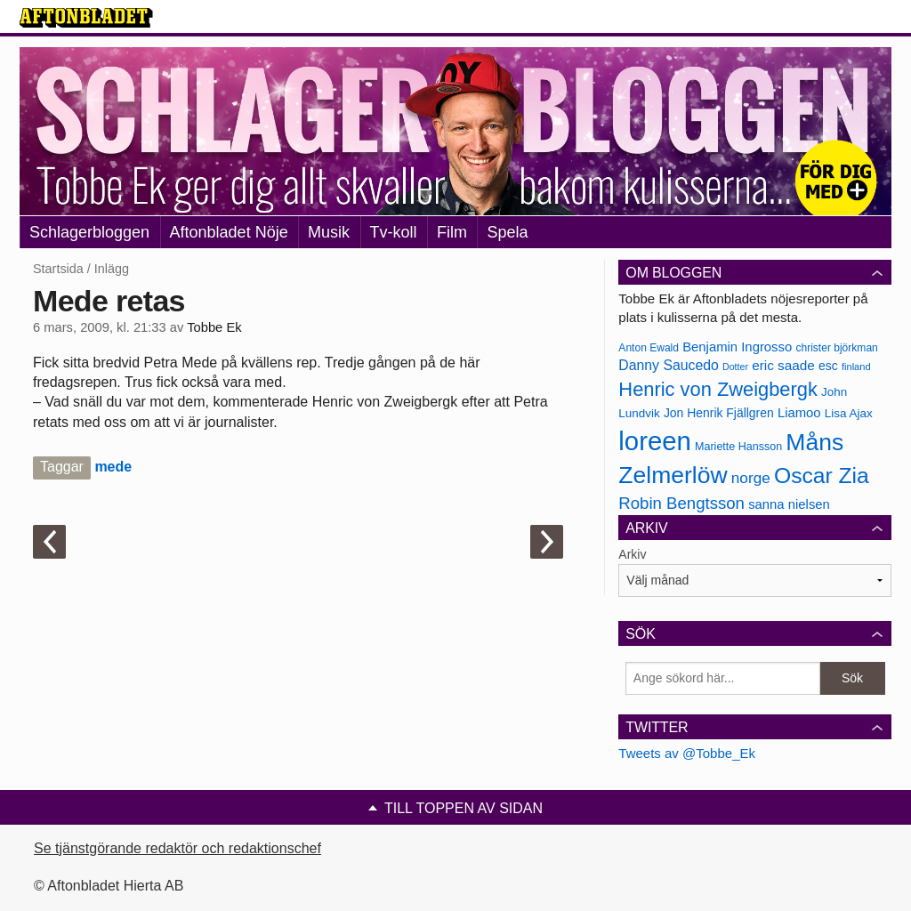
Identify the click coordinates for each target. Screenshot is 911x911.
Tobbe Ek (214, 327)
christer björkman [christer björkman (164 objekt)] (836, 348)
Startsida (58, 269)
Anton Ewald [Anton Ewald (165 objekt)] (648, 348)
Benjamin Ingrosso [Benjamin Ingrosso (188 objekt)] (737, 347)
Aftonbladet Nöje (229, 232)
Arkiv (632, 554)
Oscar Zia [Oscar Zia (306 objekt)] (821, 476)
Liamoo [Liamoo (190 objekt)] (799, 413)
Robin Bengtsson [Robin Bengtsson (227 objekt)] (681, 503)
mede (113, 466)
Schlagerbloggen (89, 232)
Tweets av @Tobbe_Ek (686, 753)
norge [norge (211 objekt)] (750, 478)
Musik (329, 232)
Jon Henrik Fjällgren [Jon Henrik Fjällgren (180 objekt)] (719, 413)
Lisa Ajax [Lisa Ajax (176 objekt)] (849, 413)
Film (452, 232)
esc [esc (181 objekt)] (828, 366)
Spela (507, 232)
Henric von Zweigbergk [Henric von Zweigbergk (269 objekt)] (718, 389)
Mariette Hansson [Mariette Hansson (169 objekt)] (738, 446)
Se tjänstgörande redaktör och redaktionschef (177, 848)
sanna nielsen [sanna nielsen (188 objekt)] (789, 504)
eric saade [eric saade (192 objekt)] (783, 365)
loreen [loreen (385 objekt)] (654, 441)
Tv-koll (393, 232)
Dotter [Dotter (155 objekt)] (735, 366)
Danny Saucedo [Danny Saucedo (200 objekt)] (668, 365)
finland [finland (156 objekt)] (856, 366)
